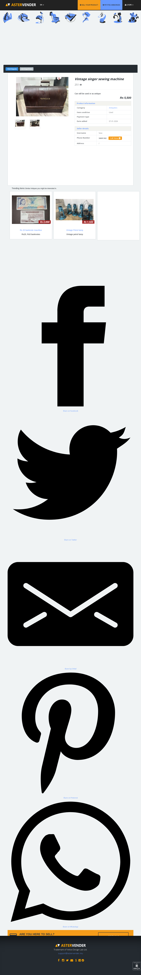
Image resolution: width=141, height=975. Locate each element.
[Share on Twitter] (70, 476)
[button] (20, 96)
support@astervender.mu (70, 953)
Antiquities (113, 108)
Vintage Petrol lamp (74, 230)
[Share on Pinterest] (70, 734)
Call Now (115, 138)
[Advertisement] (70, 45)
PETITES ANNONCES (111, 5)
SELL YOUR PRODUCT (89, 5)
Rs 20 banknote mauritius (31, 230)
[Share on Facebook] (70, 347)
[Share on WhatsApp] (70, 863)
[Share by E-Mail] (70, 605)
